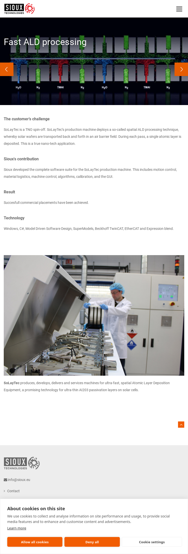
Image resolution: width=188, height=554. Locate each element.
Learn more (16, 528)
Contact (13, 491)
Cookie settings (152, 542)
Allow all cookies (35, 542)
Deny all (92, 542)
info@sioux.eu (19, 480)
